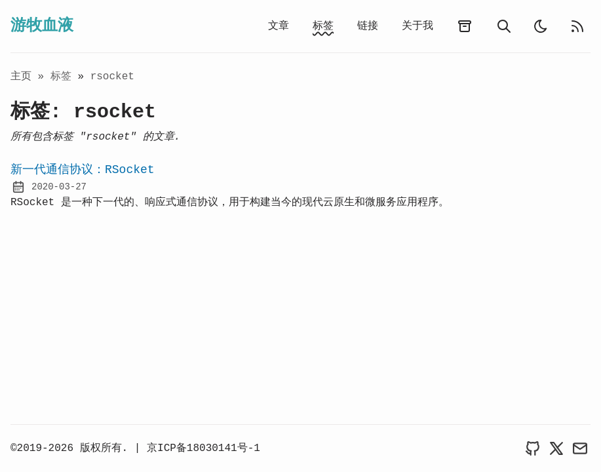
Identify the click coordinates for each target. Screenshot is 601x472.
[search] (504, 26)
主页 (20, 77)
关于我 (417, 26)
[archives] (465, 26)
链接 (367, 26)
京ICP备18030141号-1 (203, 448)
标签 (323, 26)
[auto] (540, 26)
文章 (278, 26)
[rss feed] (577, 26)
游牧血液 (41, 26)
